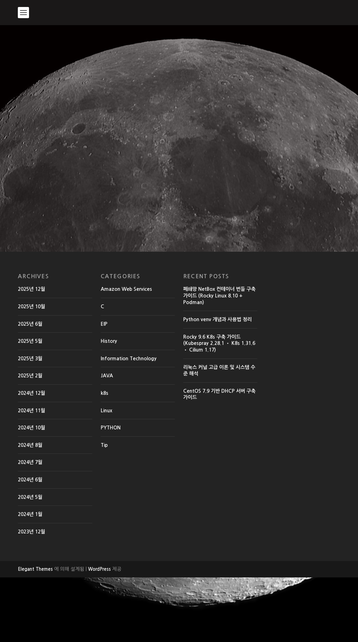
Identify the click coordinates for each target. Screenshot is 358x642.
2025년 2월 (30, 440)
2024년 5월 (30, 561)
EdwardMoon (38, 175)
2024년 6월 (30, 544)
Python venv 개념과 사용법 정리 (217, 384)
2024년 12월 (31, 457)
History (102, 175)
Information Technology (129, 423)
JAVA (107, 440)
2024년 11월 (31, 475)
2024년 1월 (30, 578)
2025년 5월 (30, 405)
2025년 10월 (31, 371)
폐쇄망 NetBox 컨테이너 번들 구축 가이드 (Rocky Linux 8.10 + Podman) (219, 360)
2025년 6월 (30, 388)
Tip (104, 509)
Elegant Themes (35, 634)
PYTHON (111, 492)
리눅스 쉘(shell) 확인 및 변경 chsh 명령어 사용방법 (69, 157)
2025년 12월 (31, 353)
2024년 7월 (30, 526)
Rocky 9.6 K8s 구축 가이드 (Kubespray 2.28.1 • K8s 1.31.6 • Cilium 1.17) (219, 408)
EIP (104, 388)
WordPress (99, 634)
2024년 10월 (31, 492)
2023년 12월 (31, 596)
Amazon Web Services (126, 353)
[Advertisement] (179, 77)
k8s (104, 457)
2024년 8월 (30, 509)
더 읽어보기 (45, 278)
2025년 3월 (30, 423)
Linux (106, 475)
